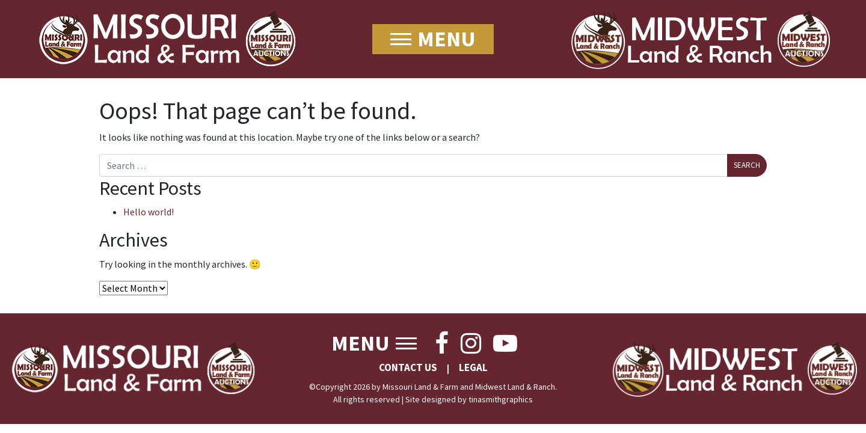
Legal (473, 367)
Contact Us (408, 367)
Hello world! (148, 212)
